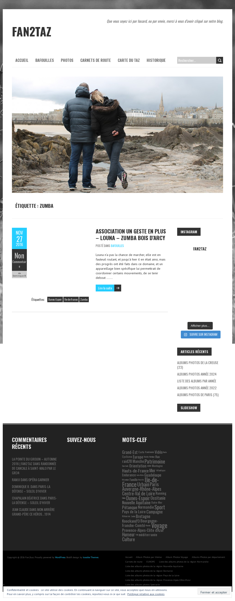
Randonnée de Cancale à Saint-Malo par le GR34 (34, 468)
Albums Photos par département (208, 557)
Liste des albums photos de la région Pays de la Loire (152, 575)
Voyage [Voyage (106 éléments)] (159, 525)
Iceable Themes (90, 557)
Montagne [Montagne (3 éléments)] (157, 466)
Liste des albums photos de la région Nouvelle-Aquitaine (154, 566)
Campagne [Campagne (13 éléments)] (154, 511)
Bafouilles (44, 60)
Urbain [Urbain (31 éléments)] (143, 484)
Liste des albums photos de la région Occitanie (149, 570)
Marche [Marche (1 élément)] (148, 525)
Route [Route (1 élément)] (165, 452)
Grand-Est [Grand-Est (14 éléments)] (130, 452)
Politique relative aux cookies (146, 594)
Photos (67, 60)
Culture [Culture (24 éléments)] (128, 539)
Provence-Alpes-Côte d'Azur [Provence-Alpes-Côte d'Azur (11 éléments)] (143, 530)
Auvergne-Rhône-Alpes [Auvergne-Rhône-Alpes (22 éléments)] (141, 488)
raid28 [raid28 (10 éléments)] (127, 461)
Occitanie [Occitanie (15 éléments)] (158, 498)
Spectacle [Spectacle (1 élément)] (125, 465)
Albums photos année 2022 (197, 387)
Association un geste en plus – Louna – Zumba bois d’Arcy (131, 234)
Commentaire (19, 264)
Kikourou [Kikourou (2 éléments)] (126, 516)
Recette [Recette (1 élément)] (141, 479)
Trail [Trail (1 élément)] (137, 534)
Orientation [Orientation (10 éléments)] (137, 466)
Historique (156, 60)
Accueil (21, 60)
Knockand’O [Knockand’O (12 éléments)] (131, 521)
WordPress (60, 557)
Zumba (84, 299)
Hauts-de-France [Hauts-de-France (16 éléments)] (135, 470)
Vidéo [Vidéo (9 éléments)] (158, 452)
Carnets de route (95, 60)
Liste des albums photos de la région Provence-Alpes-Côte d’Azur (158, 580)
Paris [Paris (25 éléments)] (154, 484)
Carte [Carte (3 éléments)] (141, 452)
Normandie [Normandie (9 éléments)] (146, 507)
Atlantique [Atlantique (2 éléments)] (160, 470)
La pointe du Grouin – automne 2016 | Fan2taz (34, 461)
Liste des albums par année (196, 380)
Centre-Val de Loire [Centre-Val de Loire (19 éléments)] (138, 493)
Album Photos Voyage (177, 557)
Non (19, 255)
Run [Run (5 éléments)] (157, 456)
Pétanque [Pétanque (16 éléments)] (129, 507)
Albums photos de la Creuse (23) (197, 365)
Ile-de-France (71, 299)
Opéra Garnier (38, 479)
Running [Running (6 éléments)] (161, 493)
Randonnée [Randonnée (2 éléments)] (149, 452)
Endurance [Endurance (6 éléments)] (129, 474)
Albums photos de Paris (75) (197, 394)
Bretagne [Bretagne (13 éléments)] (143, 516)
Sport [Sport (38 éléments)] (159, 507)
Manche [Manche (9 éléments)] (138, 461)
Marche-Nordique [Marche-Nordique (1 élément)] (149, 456)
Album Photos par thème (149, 557)
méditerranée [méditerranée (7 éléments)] (148, 534)
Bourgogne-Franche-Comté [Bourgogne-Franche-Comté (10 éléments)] (140, 523)
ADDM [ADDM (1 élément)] (149, 465)
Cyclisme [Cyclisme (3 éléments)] (127, 456)
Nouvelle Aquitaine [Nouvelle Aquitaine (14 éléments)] (136, 502)
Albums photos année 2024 (197, 373)
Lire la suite (105, 287)
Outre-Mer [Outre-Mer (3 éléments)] (156, 502)
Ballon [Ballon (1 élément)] (124, 498)
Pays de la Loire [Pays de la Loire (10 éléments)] (134, 511)
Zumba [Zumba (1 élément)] (133, 516)
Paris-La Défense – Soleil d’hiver (31, 489)
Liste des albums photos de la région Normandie (183, 561)
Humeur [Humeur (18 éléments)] (128, 534)
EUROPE (150, 561)
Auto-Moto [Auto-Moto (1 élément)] (140, 475)
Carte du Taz (129, 60)
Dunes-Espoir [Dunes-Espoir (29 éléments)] (138, 498)
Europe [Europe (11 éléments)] (138, 457)
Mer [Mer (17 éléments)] (152, 470)
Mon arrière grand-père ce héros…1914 (33, 511)
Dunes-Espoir (55, 299)
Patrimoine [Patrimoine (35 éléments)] (155, 461)
